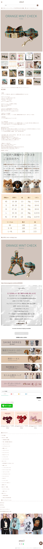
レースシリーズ (5, 456)
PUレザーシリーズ (6, 454)
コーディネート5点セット (6, 482)
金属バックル (5, 491)
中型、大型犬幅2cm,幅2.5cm (7, 441)
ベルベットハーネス (6, 471)
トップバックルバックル (7, 467)
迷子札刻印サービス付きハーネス (8, 463)
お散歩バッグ (4, 484)
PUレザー (4, 478)
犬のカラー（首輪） (5, 437)
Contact (3, 507)
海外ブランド (4, 493)
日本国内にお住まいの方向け (21, 337)
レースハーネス (5, 480)
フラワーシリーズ (6, 450)
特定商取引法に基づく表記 (6, 511)
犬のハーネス (4, 461)
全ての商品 (3, 435)
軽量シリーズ (5, 448)
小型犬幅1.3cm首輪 (6, 439)
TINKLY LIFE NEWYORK (7, 497)
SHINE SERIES (5, 495)
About (3, 502)
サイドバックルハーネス (7, 469)
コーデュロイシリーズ (6, 446)
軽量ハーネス (5, 465)
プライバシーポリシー (6, 509)
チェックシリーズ (6, 452)
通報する (39, 400)
